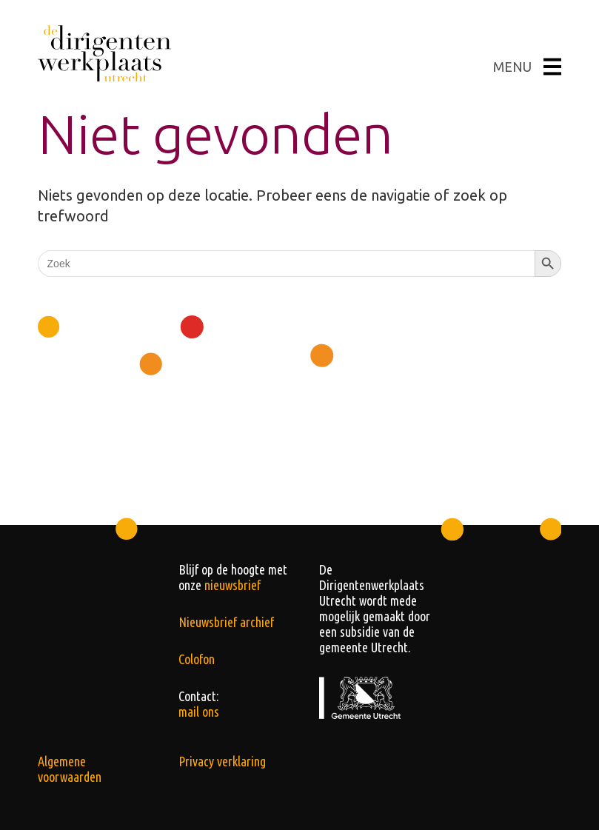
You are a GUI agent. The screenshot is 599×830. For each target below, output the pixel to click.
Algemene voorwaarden (69, 769)
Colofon (196, 659)
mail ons (198, 711)
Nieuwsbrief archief (226, 622)
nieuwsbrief (232, 585)
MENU (527, 66)
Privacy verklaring (222, 761)
